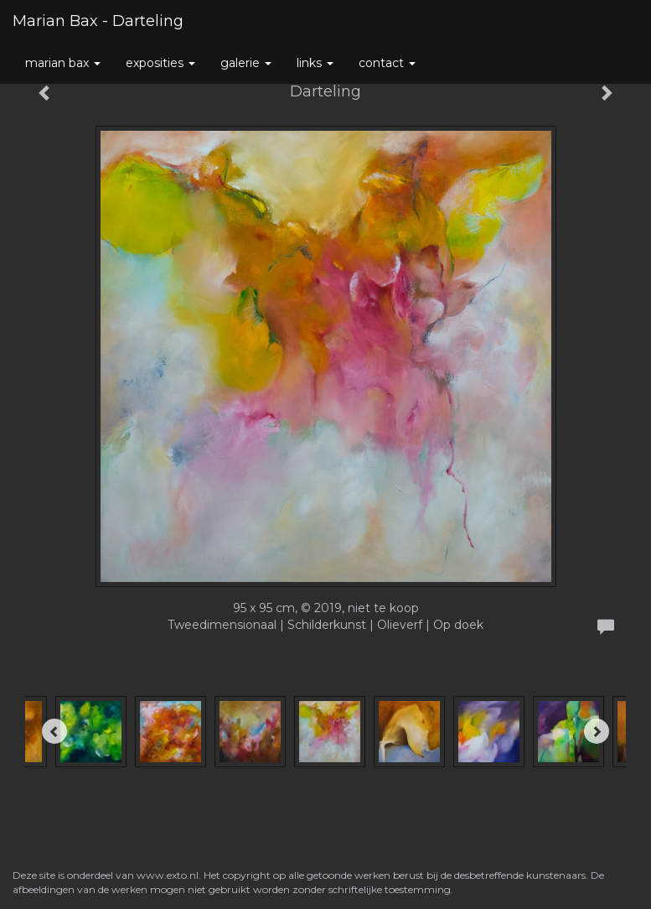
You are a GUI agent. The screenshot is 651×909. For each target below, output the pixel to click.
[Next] (596, 731)
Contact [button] (387, 62)
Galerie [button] (245, 62)
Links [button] (315, 62)
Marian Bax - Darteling (98, 21)
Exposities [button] (160, 62)
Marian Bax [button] (63, 62)
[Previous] (54, 731)
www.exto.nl (168, 875)
